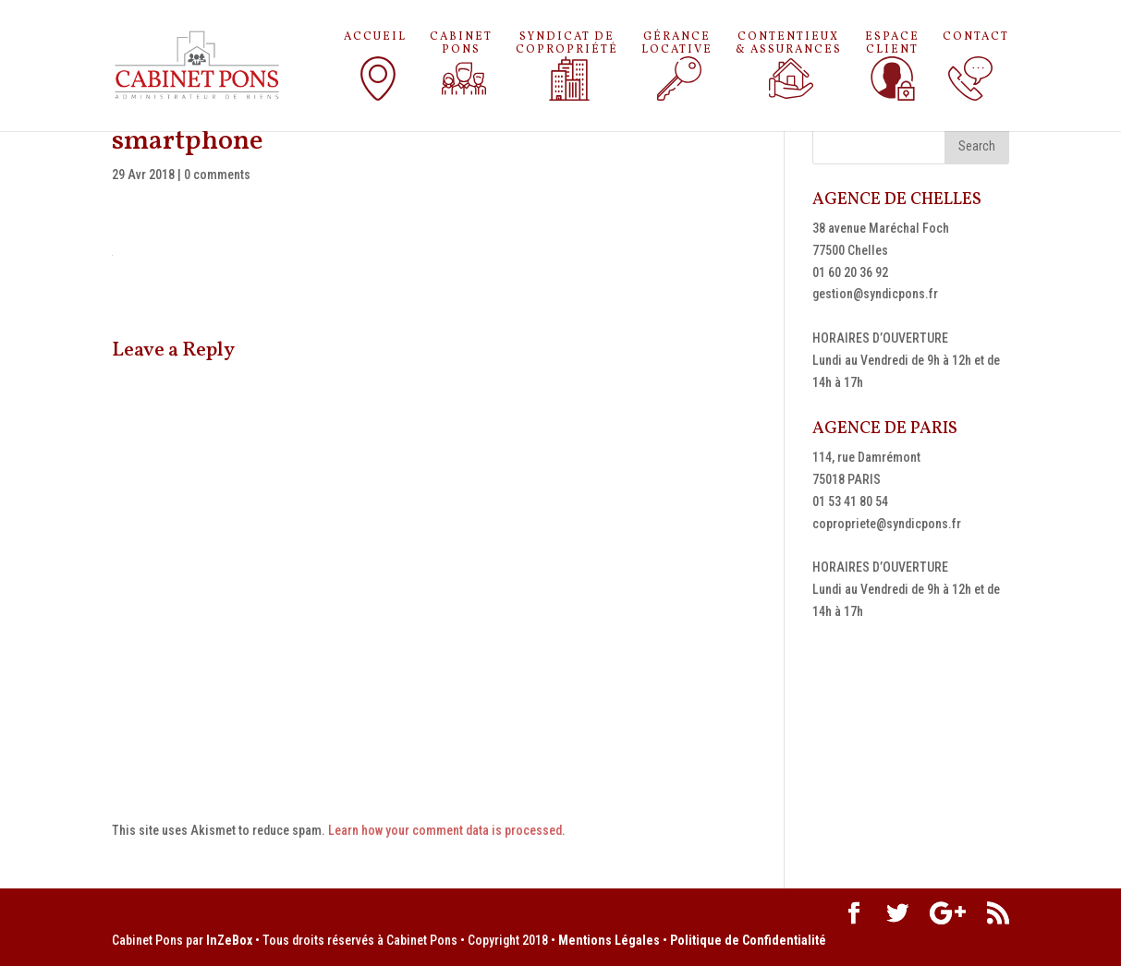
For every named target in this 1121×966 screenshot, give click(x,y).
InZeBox (229, 940)
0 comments (217, 174)
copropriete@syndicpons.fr (886, 523)
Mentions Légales (609, 940)
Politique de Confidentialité (748, 940)
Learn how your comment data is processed (445, 830)
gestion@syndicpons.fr (875, 293)
